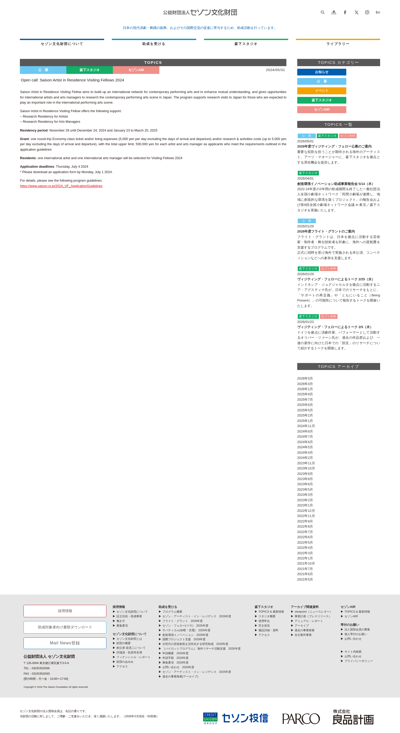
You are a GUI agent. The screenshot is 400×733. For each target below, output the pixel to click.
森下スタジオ (322, 100)
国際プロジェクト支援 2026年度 (184, 639)
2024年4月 (305, 452)
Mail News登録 (65, 643)
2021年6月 (305, 574)
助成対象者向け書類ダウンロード (65, 627)
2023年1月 (305, 505)
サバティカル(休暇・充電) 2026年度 (186, 630)
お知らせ (321, 72)
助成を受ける (154, 44)
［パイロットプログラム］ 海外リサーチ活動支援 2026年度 (201, 648)
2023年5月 (305, 489)
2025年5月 (305, 410)
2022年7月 (305, 532)
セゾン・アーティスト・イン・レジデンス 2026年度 (196, 616)
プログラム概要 (172, 611)
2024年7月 (305, 436)
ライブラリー (338, 44)
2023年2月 (305, 500)
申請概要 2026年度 (175, 653)
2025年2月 (305, 415)
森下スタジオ (246, 44)
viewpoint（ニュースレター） (313, 611)
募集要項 (122, 625)
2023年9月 (305, 474)
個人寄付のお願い (355, 634)
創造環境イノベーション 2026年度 (185, 634)
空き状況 (264, 625)
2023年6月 (305, 484)
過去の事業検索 (305, 630)
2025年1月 (305, 421)
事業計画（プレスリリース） (313, 616)
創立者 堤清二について (131, 647)
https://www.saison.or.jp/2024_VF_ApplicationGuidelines (61, 186)
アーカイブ (302, 625)
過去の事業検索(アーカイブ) (180, 676)
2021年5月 (305, 579)
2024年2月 (305, 458)
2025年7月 (305, 400)
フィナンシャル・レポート (133, 657)
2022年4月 (305, 548)
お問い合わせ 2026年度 (178, 667)
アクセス (122, 666)
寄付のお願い (350, 625)
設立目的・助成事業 (129, 616)
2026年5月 (305, 378)
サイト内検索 (353, 651)
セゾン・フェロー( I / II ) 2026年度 (185, 625)
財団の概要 (123, 643)
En (378, 12)
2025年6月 (305, 405)
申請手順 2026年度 (175, 657)
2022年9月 (305, 521)
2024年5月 (305, 447)
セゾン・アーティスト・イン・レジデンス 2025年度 (196, 671)
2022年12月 (306, 511)
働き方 (120, 620)
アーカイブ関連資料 (305, 607)
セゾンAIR (348, 607)
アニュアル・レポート (309, 620)
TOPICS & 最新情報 (271, 611)
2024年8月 (305, 431)
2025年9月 (305, 394)
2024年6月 (305, 442)
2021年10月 (306, 563)
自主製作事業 (303, 634)
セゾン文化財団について (62, 44)
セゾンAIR (322, 109)
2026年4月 (305, 384)
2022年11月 (306, 516)
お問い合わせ (353, 638)
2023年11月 (306, 463)
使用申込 (264, 620)
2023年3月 (305, 495)
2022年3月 (305, 553)
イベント (321, 90)
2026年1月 (305, 389)
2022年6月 (305, 537)
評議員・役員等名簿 (129, 652)
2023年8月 (305, 479)
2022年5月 (305, 542)
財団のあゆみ (125, 661)
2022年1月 (305, 558)
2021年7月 (305, 569)
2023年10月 (306, 468)
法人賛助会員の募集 (357, 629)
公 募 (321, 81)
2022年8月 (305, 526)
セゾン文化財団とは (129, 638)
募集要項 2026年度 (175, 662)
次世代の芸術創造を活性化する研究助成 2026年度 (195, 643)
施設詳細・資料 (268, 630)
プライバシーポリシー (358, 660)
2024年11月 (306, 426)
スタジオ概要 (267, 616)
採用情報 (65, 611)
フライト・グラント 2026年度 (182, 620)
